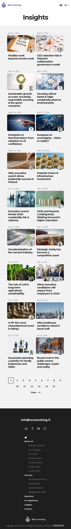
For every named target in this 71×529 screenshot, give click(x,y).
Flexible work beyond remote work (21, 57)
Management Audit (37, 492)
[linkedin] (26, 428)
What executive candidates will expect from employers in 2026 (48, 289)
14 (46, 386)
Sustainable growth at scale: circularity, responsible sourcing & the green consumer (20, 99)
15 (54, 386)
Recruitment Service (37, 479)
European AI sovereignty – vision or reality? (49, 137)
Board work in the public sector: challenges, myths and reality (48, 362)
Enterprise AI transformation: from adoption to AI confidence (21, 139)
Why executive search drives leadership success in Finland (21, 178)
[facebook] (32, 428)
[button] (66, 5)
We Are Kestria (35, 458)
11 (24, 386)
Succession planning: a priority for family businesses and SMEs (20, 362)
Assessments (34, 483)
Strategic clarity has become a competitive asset (49, 252)
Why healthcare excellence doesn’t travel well (48, 325)
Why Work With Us (36, 445)
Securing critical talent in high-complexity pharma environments (49, 98)
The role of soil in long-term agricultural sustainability (18, 289)
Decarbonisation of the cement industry (20, 251)
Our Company (34, 450)
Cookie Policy (34, 471)
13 (39, 386)
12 (32, 386)
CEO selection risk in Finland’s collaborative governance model (49, 60)
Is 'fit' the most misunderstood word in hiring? (21, 325)
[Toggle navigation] (60, 5)
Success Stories (35, 462)
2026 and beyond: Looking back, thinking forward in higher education (48, 216)
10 (17, 386)
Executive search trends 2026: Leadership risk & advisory (18, 216)
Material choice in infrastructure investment (47, 176)
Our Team (32, 454)
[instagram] (45, 428)
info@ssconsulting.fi (35, 420)
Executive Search (36, 487)
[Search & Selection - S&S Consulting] (30, 5)
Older (33, 392)
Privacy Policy (34, 466)
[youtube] (39, 428)
